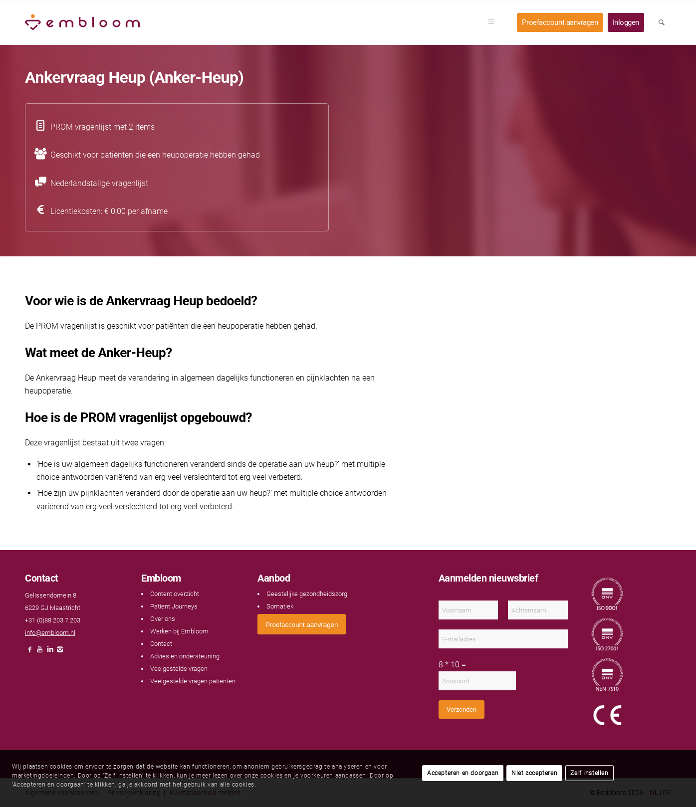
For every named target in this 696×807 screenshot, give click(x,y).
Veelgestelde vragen (179, 668)
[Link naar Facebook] (30, 652)
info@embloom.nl (50, 632)
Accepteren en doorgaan (462, 773)
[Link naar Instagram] (60, 652)
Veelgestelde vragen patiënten (192, 681)
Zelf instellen (589, 773)
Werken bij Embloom (179, 631)
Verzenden (461, 709)
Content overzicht (174, 594)
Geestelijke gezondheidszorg (306, 594)
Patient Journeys (174, 606)
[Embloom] (82, 22)
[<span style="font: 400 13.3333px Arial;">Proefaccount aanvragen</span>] (301, 624)
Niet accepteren (534, 773)
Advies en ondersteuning (185, 656)
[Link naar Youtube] (40, 652)
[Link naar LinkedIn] (50, 652)
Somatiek (279, 606)
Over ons (162, 618)
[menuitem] (494, 22)
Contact (161, 643)
